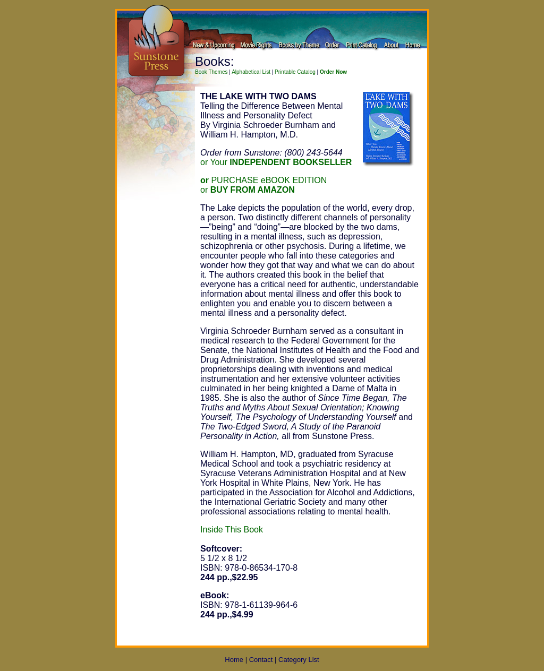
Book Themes (211, 72)
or (247, 189)
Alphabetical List (251, 72)
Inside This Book (231, 529)
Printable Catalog (295, 72)
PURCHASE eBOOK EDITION (263, 180)
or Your (276, 162)
